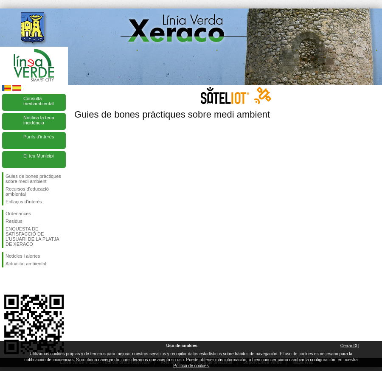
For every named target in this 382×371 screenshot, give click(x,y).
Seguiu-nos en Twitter (21, 281)
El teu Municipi (38, 155)
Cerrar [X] (349, 345)
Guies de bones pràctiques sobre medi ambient (33, 179)
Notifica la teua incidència (38, 120)
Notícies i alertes (23, 256)
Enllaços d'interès (24, 201)
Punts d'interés (38, 136)
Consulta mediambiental (38, 101)
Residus (14, 221)
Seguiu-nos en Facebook (7, 281)
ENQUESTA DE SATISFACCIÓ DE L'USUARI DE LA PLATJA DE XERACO (32, 236)
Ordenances (18, 213)
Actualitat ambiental (26, 263)
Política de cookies (190, 365)
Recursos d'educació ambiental (27, 191)
